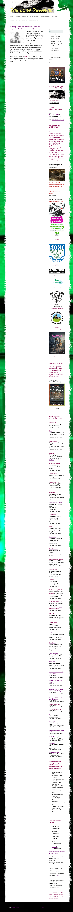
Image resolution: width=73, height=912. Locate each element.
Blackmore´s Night (54, 752)
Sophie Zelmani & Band (55, 502)
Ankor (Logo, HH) (54, 114)
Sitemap (17, 907)
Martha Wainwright (54, 736)
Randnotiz (51, 460)
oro (51, 632)
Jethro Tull (52, 661)
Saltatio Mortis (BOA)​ (58, 120)
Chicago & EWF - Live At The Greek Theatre (56, 698)
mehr (58, 863)
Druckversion (12, 907)
